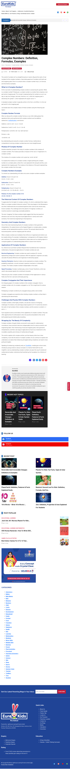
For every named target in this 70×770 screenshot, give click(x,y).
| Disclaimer (10, 764)
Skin (7, 660)
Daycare (8, 609)
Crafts (8, 607)
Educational (8, 65)
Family (7, 616)
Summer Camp (10, 669)
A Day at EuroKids (45, 740)
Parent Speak (43, 711)
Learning (9, 405)
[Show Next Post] (66, 20)
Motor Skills (9, 640)
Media (41, 725)
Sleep (7, 662)
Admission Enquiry (10, 740)
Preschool (9, 651)
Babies (8, 594)
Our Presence (43, 717)
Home (3, 65)
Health (8, 629)
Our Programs (13, 11)
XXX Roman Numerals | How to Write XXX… (17, 531)
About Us (42, 709)
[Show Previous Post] (63, 20)
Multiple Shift (9, 642)
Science (9, 407)
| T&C (31, 762)
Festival (8, 618)
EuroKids (5, 71)
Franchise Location (45, 719)
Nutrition (8, 645)
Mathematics (17, 68)
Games (4, 538)
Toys (7, 675)
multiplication (12, 120)
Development (10, 612)
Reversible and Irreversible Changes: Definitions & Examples (10, 417)
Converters (43, 729)
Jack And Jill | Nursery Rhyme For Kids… (16, 521)
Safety (8, 656)
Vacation (8, 678)
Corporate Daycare (10, 744)
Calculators (43, 727)
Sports (8, 664)
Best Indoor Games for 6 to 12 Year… (15, 541)
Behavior (8, 601)
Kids (35, 407)
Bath (7, 598)
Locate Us (42, 715)
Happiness (9, 627)
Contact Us (43, 721)
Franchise (9, 623)
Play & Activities (11, 538)
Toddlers (8, 673)
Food (7, 620)
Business (8, 603)
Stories (8, 667)
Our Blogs (42, 723)
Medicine (8, 638)
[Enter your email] (46, 692)
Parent (8, 647)
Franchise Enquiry (10, 742)
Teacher (8, 671)
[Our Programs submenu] (16, 11)
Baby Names (9, 596)
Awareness (9, 592)
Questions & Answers (12, 653)
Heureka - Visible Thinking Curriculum (50, 742)
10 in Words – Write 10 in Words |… (14, 505)
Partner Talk (43, 713)
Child (7, 605)
